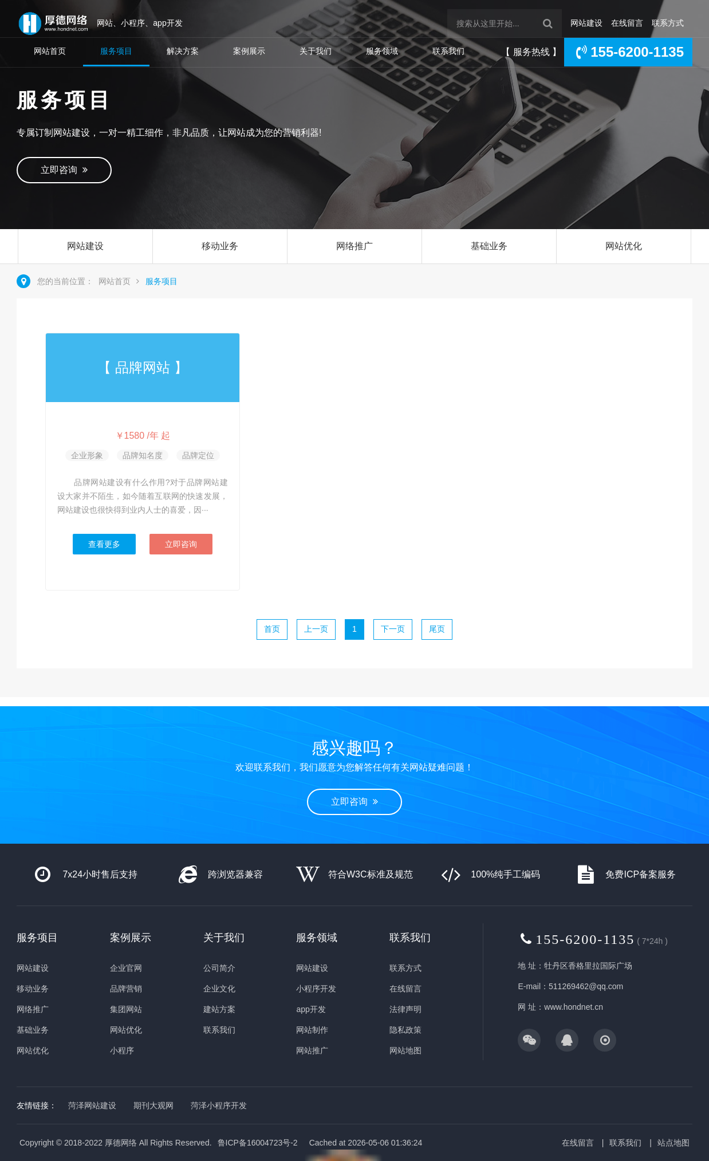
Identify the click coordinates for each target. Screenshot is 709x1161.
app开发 (310, 1009)
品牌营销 (126, 988)
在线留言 (627, 22)
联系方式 (668, 22)
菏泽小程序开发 (219, 1105)
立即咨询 (64, 170)
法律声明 (405, 1009)
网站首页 (50, 51)
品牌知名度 (143, 455)
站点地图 (673, 1142)
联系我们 (448, 51)
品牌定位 (198, 455)
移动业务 (220, 246)
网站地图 (405, 1050)
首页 (272, 628)
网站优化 (623, 246)
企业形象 (87, 455)
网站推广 (312, 1050)
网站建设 (586, 22)
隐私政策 (405, 1029)
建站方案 (219, 1009)
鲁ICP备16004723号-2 (258, 1142)
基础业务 (489, 246)
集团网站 (126, 1009)
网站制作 (312, 1029)
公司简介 (219, 968)
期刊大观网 (153, 1105)
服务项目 (116, 51)
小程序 (122, 1050)
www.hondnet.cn (573, 1007)
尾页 (437, 628)
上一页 (316, 628)
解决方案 (183, 51)
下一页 (393, 628)
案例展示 (249, 51)
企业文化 (219, 988)
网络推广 (354, 246)
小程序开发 (316, 988)
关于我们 (316, 51)
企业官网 (126, 968)
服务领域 (382, 51)
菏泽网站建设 (92, 1105)
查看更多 (104, 544)
